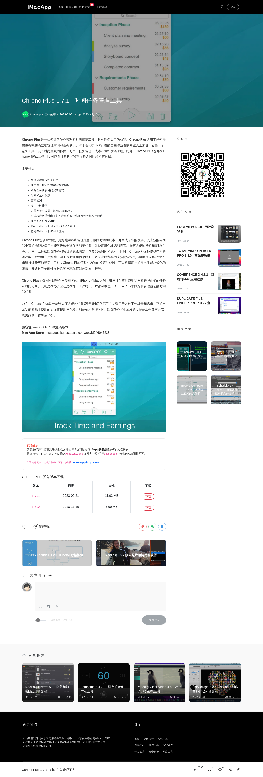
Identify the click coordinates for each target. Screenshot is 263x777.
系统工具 (162, 738)
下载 (148, 496)
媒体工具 (154, 745)
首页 (61, 6)
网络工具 (168, 751)
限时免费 (86, 6)
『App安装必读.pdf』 (104, 449)
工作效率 (50, 114)
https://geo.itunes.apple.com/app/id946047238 (77, 332)
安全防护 (154, 751)
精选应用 (71, 6)
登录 (233, 6)
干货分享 (101, 6)
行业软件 (168, 745)
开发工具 (139, 751)
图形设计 (139, 745)
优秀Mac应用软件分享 (38, 7)
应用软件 (148, 738)
